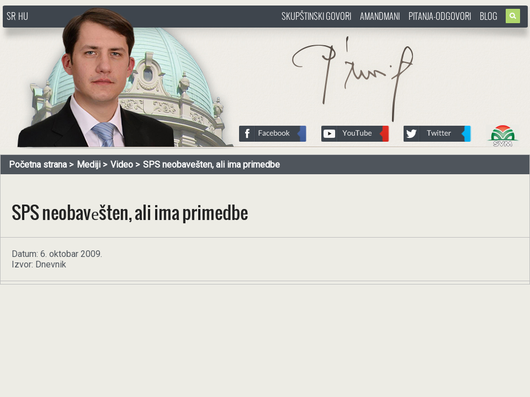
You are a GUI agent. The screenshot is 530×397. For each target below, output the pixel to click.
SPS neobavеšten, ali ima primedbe (211, 164)
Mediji (88, 164)
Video (121, 164)
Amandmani (380, 16)
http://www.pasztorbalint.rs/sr (91, 33)
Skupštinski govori (316, 16)
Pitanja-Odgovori (440, 16)
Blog (488, 16)
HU (23, 16)
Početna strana (38, 164)
